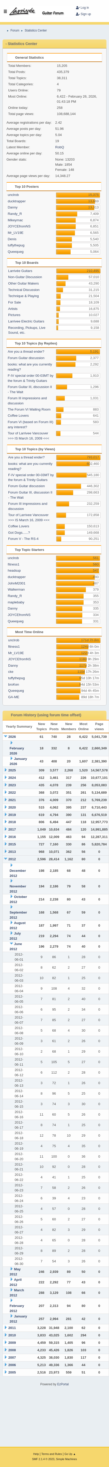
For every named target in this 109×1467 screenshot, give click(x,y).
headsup (14, 570)
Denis (12, 239)
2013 (12, 852)
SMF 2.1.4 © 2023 (43, 1459)
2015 (12, 844)
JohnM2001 (16, 583)
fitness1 (13, 564)
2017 (12, 829)
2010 (12, 1335)
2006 (12, 1365)
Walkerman (16, 589)
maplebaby (16, 602)
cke (10, 672)
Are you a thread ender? (26, 351)
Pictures (14, 315)
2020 (12, 807)
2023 (12, 785)
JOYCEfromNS (19, 226)
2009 (12, 1343)
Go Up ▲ (70, 1453)
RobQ (59, 147)
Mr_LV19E (15, 233)
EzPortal (63, 1384)
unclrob (13, 195)
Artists (13, 309)
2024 (12, 778)
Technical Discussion (24, 290)
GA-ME (13, 697)
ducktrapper (16, 201)
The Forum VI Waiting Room (29, 409)
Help (36, 1453)
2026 (12, 737)
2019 (12, 815)
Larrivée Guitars (20, 271)
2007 (12, 1357)
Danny (13, 207)
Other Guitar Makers (23, 283)
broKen (13, 684)
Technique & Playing (23, 296)
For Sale (14, 302)
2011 (12, 1328)
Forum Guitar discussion (26, 358)
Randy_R (15, 214)
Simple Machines (66, 1459)
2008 (12, 1350)
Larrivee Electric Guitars (26, 321)
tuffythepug (16, 245)
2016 (12, 837)
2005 (12, 1372)
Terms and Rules (51, 1453)
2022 (12, 792)
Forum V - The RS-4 (23, 539)
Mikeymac (15, 220)
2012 (12, 859)
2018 (12, 822)
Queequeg (15, 252)
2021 (12, 800)
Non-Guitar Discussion (25, 277)
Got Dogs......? (19, 533)
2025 (12, 770)
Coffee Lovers (18, 415)
